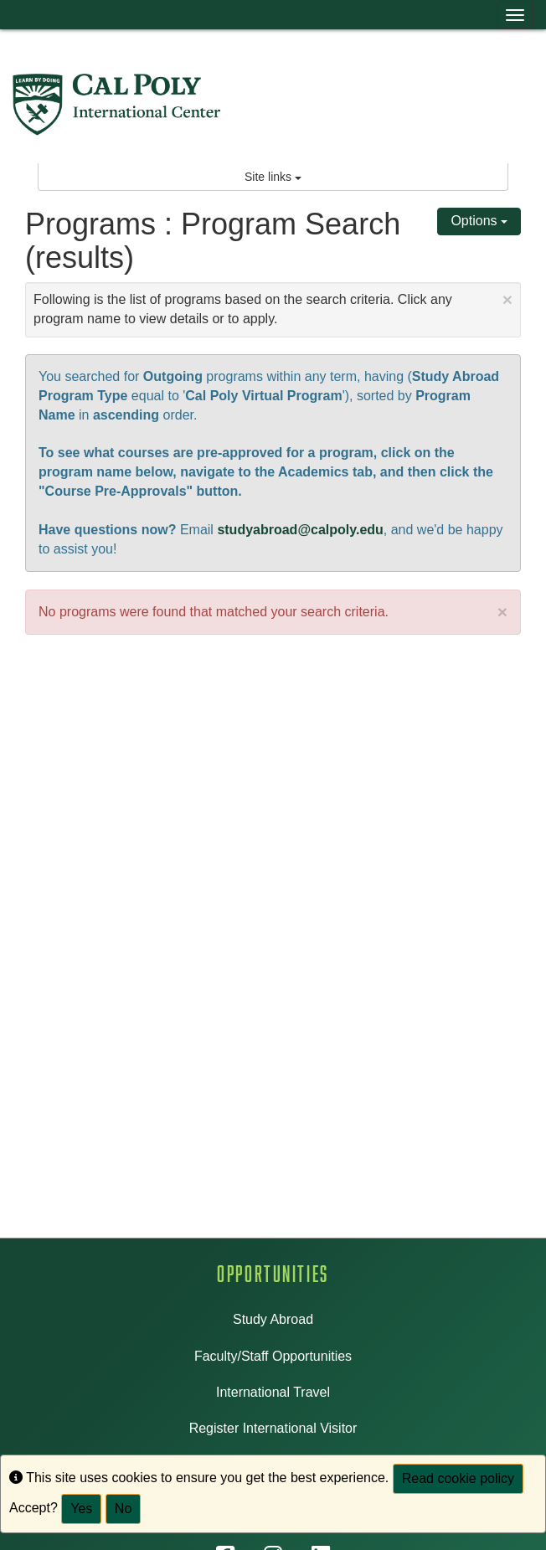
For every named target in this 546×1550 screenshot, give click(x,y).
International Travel (273, 1392)
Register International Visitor (273, 1428)
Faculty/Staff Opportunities (273, 1356)
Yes (81, 1508)
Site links (273, 176)
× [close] (502, 612)
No (123, 1508)
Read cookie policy (458, 1478)
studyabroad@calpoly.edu (300, 530)
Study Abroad (273, 1319)
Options (479, 221)
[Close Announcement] (507, 299)
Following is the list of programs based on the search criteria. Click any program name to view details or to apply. (273, 308)
